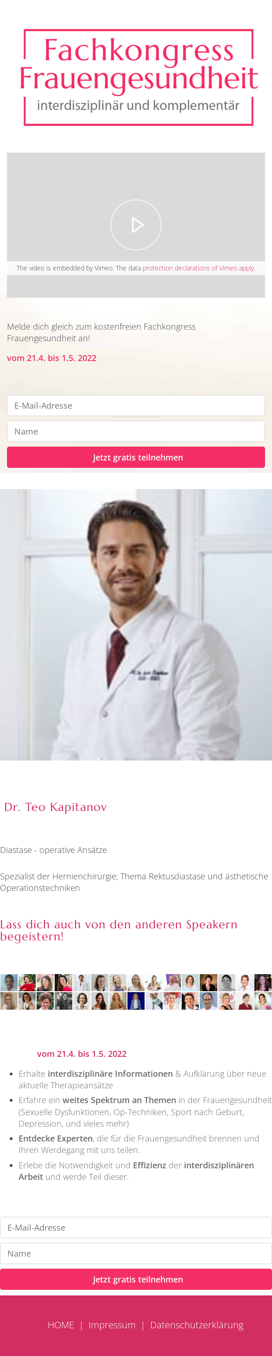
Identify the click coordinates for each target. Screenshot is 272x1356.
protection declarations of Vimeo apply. (199, 268)
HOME (61, 1325)
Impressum (112, 1325)
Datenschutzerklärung (196, 1325)
